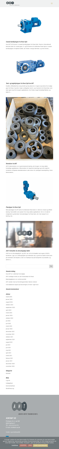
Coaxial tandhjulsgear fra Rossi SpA (16, 42)
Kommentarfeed (10, 386)
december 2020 (10, 363)
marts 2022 (9, 326)
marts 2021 (9, 355)
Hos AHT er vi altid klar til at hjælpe (15, 274)
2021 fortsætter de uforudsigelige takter (18, 251)
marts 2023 (9, 313)
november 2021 (10, 334)
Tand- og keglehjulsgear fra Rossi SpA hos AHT (20, 83)
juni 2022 (8, 323)
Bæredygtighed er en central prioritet (16, 279)
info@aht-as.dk (15, 427)
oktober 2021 (9, 337)
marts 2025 (9, 297)
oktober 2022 (9, 318)
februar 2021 (9, 358)
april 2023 (8, 310)
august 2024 (9, 302)
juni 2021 (8, 347)
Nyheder (8, 373)
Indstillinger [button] (15, 445)
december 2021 (10, 331)
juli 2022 (8, 321)
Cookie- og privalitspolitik (40, 445)
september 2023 (10, 307)
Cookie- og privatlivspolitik (13, 432)
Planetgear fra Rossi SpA (13, 207)
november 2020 (10, 366)
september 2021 (10, 339)
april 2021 (8, 353)
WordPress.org (10, 388)
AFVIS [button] (30, 445)
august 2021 (9, 342)
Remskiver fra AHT (11, 164)
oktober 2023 (9, 305)
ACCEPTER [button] (23, 445)
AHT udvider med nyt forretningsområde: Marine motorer (21, 282)
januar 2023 (9, 315)
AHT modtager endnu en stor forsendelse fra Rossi (20, 276)
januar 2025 (9, 299)
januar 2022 (9, 329)
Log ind (8, 380)
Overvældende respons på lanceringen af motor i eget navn (22, 284)
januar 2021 (9, 361)
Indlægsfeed (9, 383)
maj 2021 (8, 350)
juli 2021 (8, 345)
